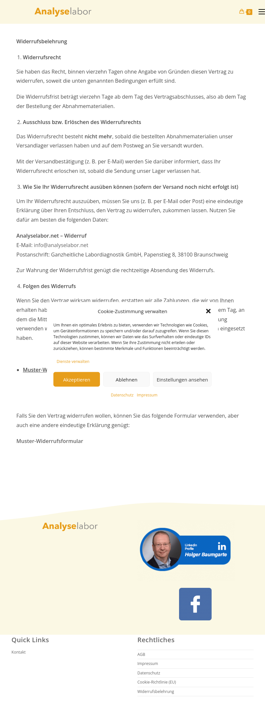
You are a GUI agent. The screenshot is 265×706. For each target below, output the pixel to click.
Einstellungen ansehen (182, 379)
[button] (208, 311)
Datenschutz (122, 395)
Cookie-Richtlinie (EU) (156, 682)
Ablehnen (126, 379)
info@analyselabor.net (61, 245)
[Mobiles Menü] (259, 11)
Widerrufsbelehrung (155, 691)
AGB (141, 654)
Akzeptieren (76, 379)
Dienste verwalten (73, 361)
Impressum (147, 395)
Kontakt (18, 652)
